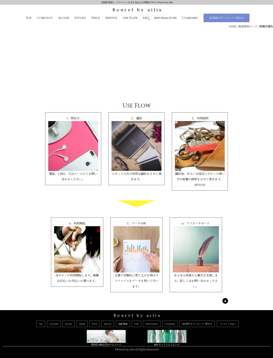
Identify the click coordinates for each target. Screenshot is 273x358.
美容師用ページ (247, 26)
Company (190, 18)
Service (111, 18)
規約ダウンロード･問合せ (227, 18)
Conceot (45, 18)
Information (165, 18)
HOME (232, 26)
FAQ (146, 18)
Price (95, 18)
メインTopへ (228, 323)
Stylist (80, 18)
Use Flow (130, 18)
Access (63, 18)
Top (28, 18)
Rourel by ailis (137, 9)
